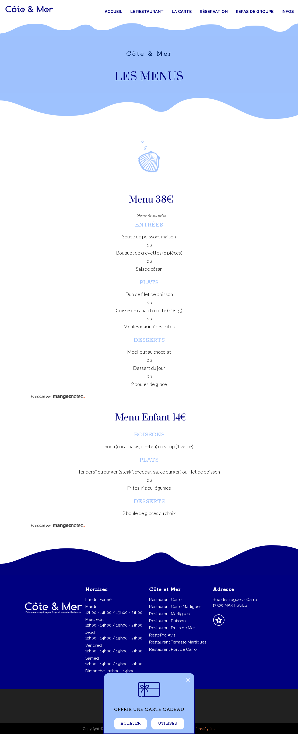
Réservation (214, 11)
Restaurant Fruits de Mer (172, 627)
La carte (182, 11)
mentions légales (201, 728)
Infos (288, 11)
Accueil (113, 11)
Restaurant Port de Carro (173, 649)
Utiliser (167, 723)
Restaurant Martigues (169, 613)
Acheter (130, 723)
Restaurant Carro (165, 599)
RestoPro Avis (162, 635)
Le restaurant (147, 11)
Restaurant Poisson (167, 620)
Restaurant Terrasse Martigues (177, 642)
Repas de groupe (255, 11)
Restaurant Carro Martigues (175, 606)
